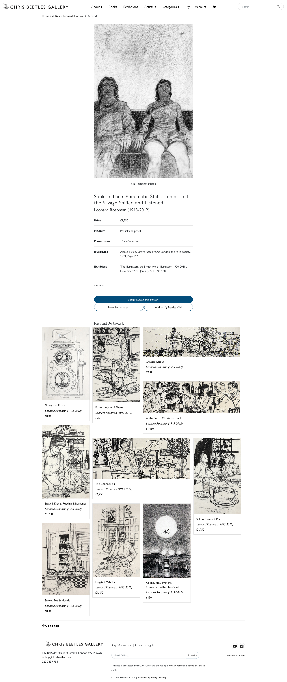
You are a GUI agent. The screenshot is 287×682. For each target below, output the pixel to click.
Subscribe (192, 655)
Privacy (154, 677)
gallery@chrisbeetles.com (56, 657)
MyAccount (196, 6)
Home (45, 16)
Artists (56, 16)
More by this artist (118, 307)
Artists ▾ (150, 6)
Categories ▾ (171, 6)
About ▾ (96, 6)
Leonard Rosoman (73, 16)
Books (113, 6)
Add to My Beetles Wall (168, 307)
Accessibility (143, 677)
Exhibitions (130, 6)
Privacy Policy (175, 665)
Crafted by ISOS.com (235, 655)
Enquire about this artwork (143, 299)
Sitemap (163, 677)
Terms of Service (196, 665)
